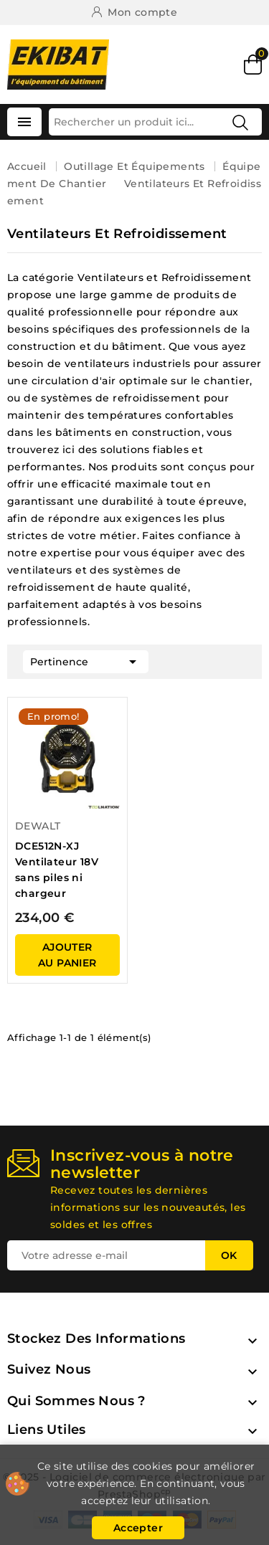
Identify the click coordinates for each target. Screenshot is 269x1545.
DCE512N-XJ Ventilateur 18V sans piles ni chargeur (56, 870)
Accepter (138, 1527)
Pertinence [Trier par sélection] (85, 660)
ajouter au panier (67, 955)
